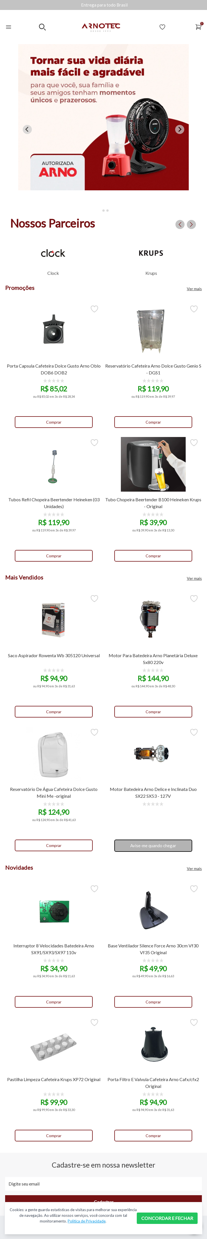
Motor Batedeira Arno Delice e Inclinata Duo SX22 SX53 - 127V (153, 792)
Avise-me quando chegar (153, 845)
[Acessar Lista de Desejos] (162, 27)
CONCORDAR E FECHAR (167, 1218)
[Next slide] (179, 129)
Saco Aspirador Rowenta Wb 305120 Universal (54, 655)
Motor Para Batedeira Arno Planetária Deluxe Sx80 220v (153, 659)
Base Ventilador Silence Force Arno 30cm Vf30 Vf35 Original (153, 949)
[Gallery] (104, 5)
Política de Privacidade (86, 1221)
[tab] (99, 210)
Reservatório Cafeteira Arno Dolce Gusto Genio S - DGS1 (153, 369)
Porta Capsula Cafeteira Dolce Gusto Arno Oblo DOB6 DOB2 (54, 369)
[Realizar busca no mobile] (42, 27)
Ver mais (194, 288)
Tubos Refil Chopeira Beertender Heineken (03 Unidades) (54, 503)
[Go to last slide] (27, 129)
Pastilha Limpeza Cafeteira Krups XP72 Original (53, 1079)
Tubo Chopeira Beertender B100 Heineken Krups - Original (153, 503)
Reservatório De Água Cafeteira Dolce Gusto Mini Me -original (54, 792)
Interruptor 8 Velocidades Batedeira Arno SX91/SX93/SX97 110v (53, 949)
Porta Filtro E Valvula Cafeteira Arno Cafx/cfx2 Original (153, 1083)
